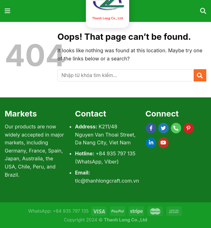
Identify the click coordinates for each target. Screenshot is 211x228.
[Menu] (8, 11)
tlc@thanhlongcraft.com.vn (107, 181)
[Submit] (200, 75)
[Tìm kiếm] (203, 11)
